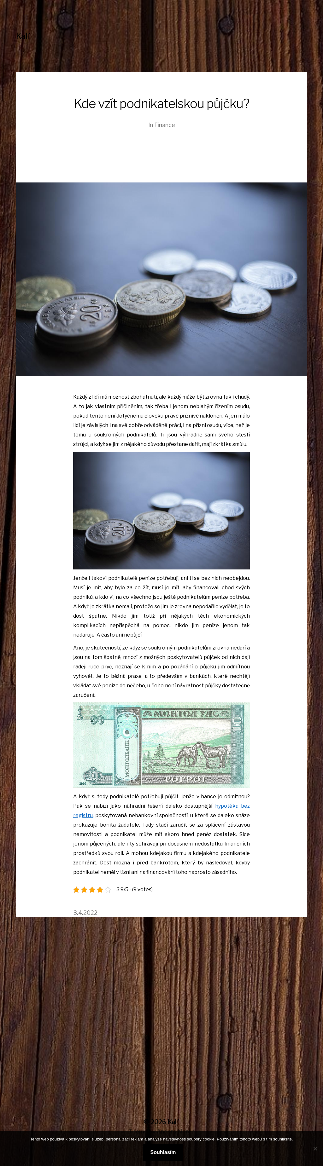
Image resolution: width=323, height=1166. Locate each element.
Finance (164, 125)
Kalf (23, 36)
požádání (181, 667)
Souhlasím (163, 1152)
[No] (315, 1149)
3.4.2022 (85, 912)
